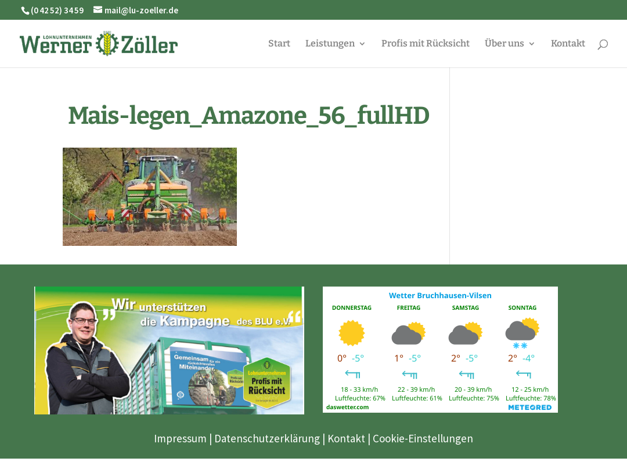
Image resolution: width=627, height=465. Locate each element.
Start (279, 44)
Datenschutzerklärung (267, 438)
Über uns (504, 44)
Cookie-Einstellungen (423, 438)
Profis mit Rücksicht (425, 44)
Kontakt (568, 44)
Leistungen (330, 44)
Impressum (180, 438)
